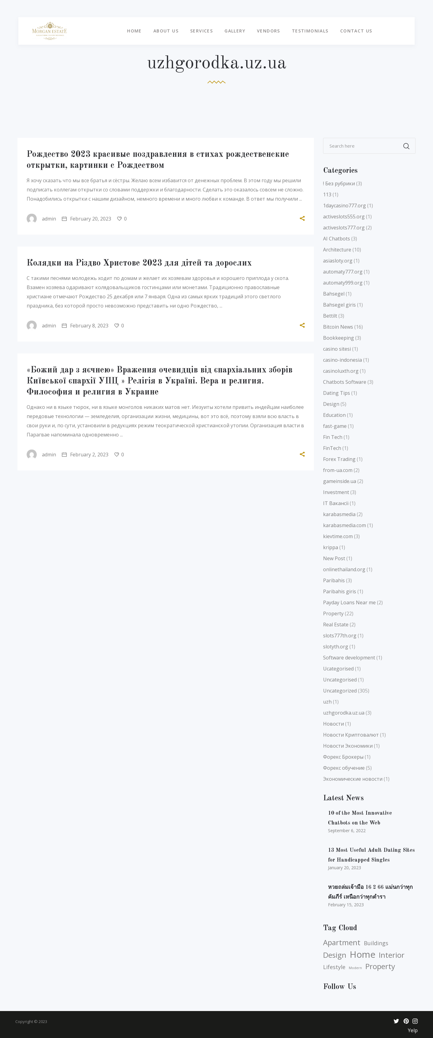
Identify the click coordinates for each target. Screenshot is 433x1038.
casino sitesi (337, 348)
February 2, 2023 (85, 454)
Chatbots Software (344, 382)
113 (327, 194)
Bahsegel (334, 293)
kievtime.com (338, 536)
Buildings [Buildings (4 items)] (376, 943)
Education (334, 415)
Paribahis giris (339, 591)
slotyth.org (335, 646)
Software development (349, 657)
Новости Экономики (348, 745)
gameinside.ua (339, 481)
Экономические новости (352, 779)
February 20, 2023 (86, 218)
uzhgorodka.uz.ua (343, 712)
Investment (336, 492)
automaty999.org (343, 282)
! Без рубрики (339, 183)
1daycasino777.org (344, 205)
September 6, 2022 (347, 830)
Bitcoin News (338, 326)
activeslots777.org (344, 227)
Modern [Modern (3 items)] (355, 968)
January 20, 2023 (344, 867)
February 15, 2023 (346, 905)
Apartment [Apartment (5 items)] (341, 942)
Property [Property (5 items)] (380, 966)
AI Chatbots (336, 238)
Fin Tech (332, 437)
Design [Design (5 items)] (334, 955)
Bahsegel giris (339, 304)
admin (41, 218)
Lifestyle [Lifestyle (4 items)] (334, 967)
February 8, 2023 (85, 325)
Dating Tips (336, 393)
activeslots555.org (344, 216)
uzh (327, 701)
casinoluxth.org (341, 371)
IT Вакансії (335, 503)
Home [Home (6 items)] (362, 954)
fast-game (335, 426)
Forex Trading (339, 459)
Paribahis (334, 580)
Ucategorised (338, 668)
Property (333, 613)
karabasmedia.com (344, 525)
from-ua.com (337, 470)
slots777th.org (339, 635)
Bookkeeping (338, 337)
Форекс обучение (344, 767)
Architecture (337, 249)
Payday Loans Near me (349, 602)
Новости (333, 723)
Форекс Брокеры (343, 756)
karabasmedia (339, 514)
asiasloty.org (337, 260)
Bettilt (330, 315)
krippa (330, 547)
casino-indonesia (342, 360)
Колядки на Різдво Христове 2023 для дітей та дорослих (139, 263)
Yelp (413, 1030)
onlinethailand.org (344, 569)
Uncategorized (340, 690)
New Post (334, 558)
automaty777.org (343, 271)
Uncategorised (340, 679)
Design (331, 404)
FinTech (332, 448)
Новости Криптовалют (351, 734)
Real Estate (335, 624)
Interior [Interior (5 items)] (392, 955)
